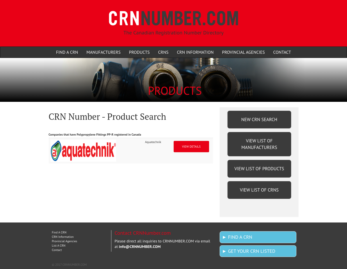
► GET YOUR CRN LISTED (248, 251)
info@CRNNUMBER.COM (140, 246)
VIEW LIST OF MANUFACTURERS (259, 144)
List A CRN (59, 245)
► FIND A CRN (237, 237)
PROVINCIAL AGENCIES (243, 52)
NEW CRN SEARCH (259, 119)
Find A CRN (59, 232)
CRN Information (63, 237)
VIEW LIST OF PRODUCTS (259, 169)
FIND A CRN (67, 52)
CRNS (163, 52)
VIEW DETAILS (191, 147)
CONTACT (282, 52)
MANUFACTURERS (103, 52)
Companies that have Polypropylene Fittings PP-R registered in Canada (95, 134)
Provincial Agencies (64, 241)
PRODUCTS (139, 52)
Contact (57, 250)
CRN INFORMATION (195, 52)
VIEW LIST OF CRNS (259, 190)
